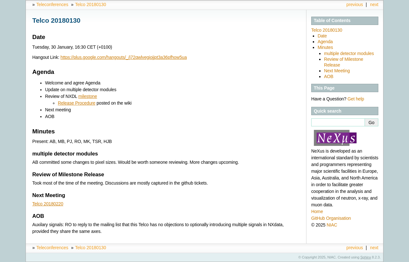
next (374, 4)
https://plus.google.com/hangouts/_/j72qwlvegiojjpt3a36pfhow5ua (123, 57)
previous (354, 4)
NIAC (332, 224)
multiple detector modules (349, 53)
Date (322, 35)
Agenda (325, 41)
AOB (328, 76)
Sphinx (365, 257)
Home (317, 211)
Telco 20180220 (47, 203)
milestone (87, 96)
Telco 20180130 (90, 4)
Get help (356, 98)
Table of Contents (332, 20)
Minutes (325, 47)
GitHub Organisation (331, 218)
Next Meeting (337, 70)
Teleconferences (52, 4)
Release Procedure (76, 103)
